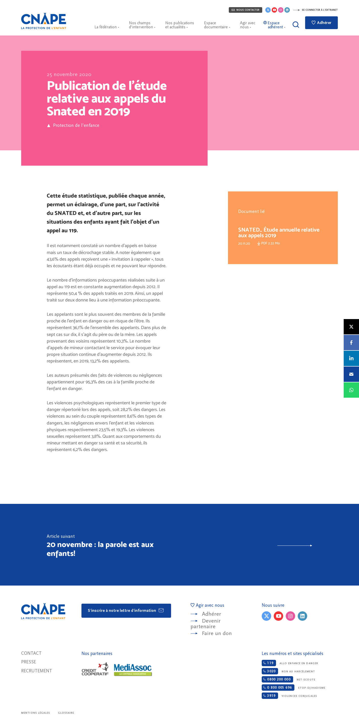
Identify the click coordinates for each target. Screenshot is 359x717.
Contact (31, 653)
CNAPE (43, 21)
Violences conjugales (289, 695)
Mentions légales (35, 713)
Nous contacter (245, 9)
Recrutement (36, 671)
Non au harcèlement (288, 671)
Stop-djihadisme (293, 687)
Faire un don (217, 633)
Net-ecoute (288, 679)
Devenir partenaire (205, 624)
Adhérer (321, 22)
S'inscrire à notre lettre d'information (126, 610)
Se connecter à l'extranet (315, 9)
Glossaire (66, 713)
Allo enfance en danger (290, 663)
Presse (28, 662)
